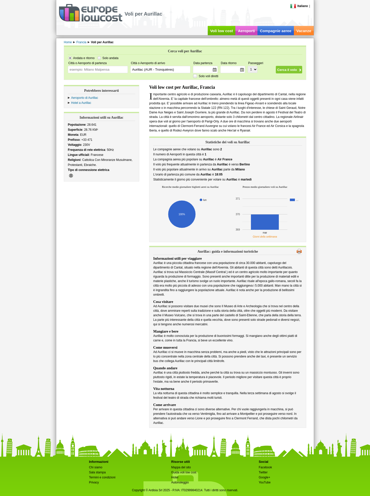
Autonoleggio (180, 482)
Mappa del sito (181, 467)
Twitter (263, 472)
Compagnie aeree (275, 31)
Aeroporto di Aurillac (84, 98)
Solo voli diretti (208, 76)
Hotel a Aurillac (81, 103)
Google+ (264, 477)
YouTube (265, 482)
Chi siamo (95, 467)
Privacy (94, 482)
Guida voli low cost (183, 472)
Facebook (265, 467)
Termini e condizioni (102, 477)
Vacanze (303, 31)
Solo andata (110, 58)
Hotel (174, 477)
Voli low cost (221, 31)
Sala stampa (97, 472)
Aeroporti (246, 31)
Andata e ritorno (83, 58)
